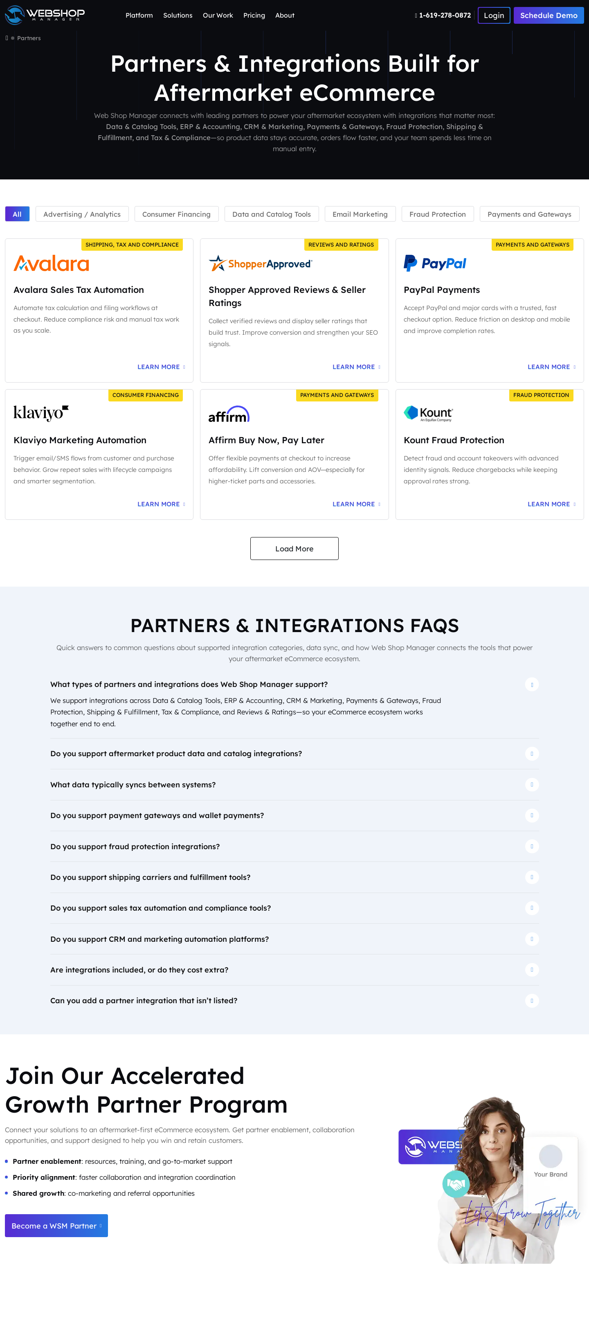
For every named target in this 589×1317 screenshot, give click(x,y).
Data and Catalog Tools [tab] (271, 214)
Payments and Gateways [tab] (529, 214)
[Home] (7, 38)
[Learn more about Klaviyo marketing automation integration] (161, 504)
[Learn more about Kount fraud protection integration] (552, 504)
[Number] (444, 15)
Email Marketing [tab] (360, 214)
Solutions (178, 15)
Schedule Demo (549, 15)
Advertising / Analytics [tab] (82, 214)
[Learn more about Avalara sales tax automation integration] (161, 367)
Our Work (218, 15)
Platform (139, 15)
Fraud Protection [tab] (437, 214)
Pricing (254, 15)
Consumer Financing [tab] (176, 214)
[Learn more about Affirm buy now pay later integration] (356, 504)
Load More (294, 548)
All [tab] (17, 214)
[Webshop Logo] (45, 15)
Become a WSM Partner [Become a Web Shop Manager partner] (56, 1226)
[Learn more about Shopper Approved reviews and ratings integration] (356, 367)
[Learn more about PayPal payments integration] (552, 367)
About (284, 15)
